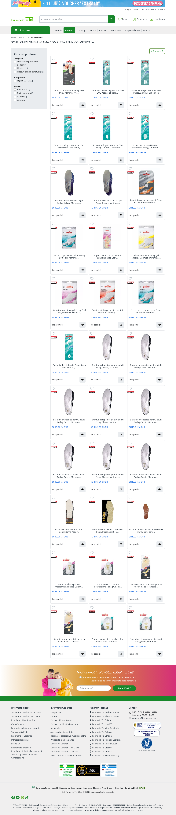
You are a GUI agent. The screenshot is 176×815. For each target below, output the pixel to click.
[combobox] (73, 19)
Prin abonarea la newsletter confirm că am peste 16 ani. (109, 677)
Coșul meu (140, 18)
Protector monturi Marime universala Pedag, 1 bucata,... (146, 146)
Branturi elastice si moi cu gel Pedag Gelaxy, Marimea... (69, 201)
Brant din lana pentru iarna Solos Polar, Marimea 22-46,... (107, 530)
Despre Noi (55, 712)
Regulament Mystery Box (23, 720)
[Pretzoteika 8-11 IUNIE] (88, 3)
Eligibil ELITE (25, 80)
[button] (82, 105)
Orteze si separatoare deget (27, 63)
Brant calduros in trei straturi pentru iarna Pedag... (69, 530)
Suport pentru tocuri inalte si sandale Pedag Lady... (107, 256)
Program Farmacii (132, 9)
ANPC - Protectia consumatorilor (66, 755)
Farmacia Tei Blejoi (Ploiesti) (104, 755)
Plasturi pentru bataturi (30, 71)
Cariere (53, 716)
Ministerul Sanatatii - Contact (64, 751)
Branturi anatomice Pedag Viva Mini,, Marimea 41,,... (69, 91)
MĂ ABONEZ (124, 688)
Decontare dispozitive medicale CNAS (68, 735)
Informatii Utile (148, 9)
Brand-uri (15, 743)
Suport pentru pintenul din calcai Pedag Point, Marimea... (107, 640)
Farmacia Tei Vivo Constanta (104, 728)
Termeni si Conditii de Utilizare (26, 712)
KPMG (142, 788)
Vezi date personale (113, 680)
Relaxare (22, 100)
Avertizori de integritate (61, 732)
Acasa (13, 37)
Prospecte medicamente (62, 739)
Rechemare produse (21, 747)
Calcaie (22, 96)
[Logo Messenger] (18, 797)
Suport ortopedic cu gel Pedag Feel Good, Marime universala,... (69, 311)
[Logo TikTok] (26, 797)
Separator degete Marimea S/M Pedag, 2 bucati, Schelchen (108, 146)
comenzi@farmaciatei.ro (144, 718)
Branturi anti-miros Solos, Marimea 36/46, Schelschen (146, 530)
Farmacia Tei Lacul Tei (101, 724)
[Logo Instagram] (22, 797)
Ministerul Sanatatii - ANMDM (64, 747)
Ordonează (157, 51)
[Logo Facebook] (13, 797)
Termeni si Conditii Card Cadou (26, 716)
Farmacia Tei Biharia (101, 735)
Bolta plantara (25, 93)
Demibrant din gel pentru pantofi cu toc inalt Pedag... (107, 311)
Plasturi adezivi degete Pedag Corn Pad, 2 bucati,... (69, 366)
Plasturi (22, 68)
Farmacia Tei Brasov (101, 747)
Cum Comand (17, 724)
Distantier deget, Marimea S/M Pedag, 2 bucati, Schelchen (146, 91)
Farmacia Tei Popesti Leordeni (105, 739)
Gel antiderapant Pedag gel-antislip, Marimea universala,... (146, 256)
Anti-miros (23, 89)
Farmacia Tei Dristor (101, 720)
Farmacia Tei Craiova (101, 751)
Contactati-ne (17, 757)
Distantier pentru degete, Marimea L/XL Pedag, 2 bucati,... (107, 91)
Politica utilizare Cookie (61, 720)
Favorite (124, 19)
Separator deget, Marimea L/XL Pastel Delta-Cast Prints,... (69, 146)
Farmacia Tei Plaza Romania (104, 716)
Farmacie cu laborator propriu (25, 728)
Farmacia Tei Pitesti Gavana (104, 743)
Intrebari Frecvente (20, 739)
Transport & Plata (19, 732)
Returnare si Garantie (21, 735)
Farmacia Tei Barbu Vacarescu (105, 712)
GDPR (160, 9)
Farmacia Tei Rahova (101, 732)
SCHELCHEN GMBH (60, 97)
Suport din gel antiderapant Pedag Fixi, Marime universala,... (146, 201)
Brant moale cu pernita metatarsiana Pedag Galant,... (69, 585)
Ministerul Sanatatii (59, 743)
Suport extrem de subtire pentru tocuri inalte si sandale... (146, 585)
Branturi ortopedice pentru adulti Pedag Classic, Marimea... (107, 366)
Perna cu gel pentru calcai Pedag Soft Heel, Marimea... (69, 256)
